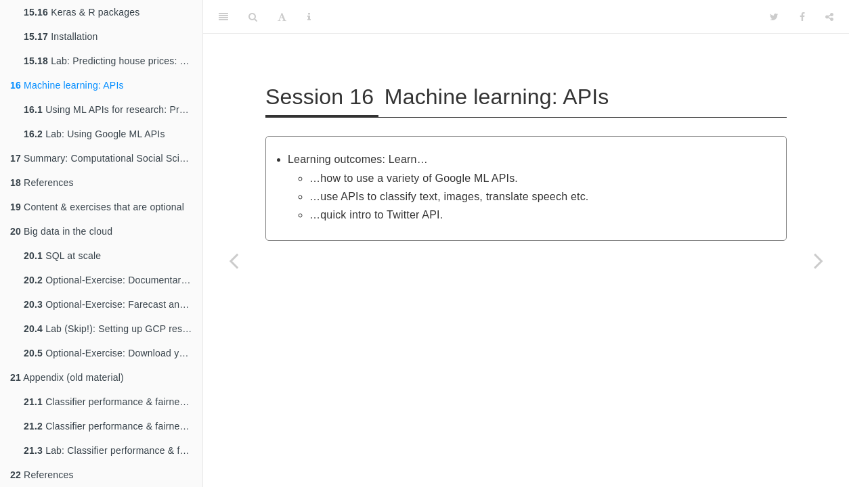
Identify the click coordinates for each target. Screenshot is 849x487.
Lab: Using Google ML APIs (94, 134)
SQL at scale (62, 255)
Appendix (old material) (67, 377)
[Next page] (818, 260)
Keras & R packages (81, 12)
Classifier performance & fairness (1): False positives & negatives (113, 401)
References (42, 182)
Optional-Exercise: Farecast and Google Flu (113, 304)
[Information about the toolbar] (309, 17)
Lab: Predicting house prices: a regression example (113, 60)
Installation (60, 36)
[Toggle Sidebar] (223, 17)
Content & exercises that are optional (97, 207)
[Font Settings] (282, 17)
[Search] (252, 17)
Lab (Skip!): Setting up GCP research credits (113, 328)
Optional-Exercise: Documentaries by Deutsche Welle (113, 280)
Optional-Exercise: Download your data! (113, 353)
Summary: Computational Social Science (105, 158)
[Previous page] (233, 260)
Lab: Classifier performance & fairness (113, 450)
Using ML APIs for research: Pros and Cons (113, 109)
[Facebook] (802, 17)
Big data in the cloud (61, 231)
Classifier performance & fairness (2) (113, 426)
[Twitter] (774, 17)
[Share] (829, 17)
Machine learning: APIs (67, 85)
